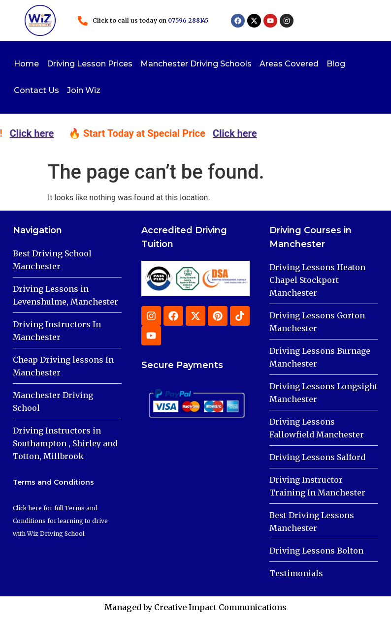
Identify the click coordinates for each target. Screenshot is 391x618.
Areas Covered (289, 63)
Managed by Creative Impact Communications (195, 607)
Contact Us (36, 90)
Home (26, 63)
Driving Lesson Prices (89, 63)
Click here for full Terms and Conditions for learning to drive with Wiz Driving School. (60, 520)
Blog (335, 63)
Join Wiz (83, 90)
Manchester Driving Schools (196, 63)
